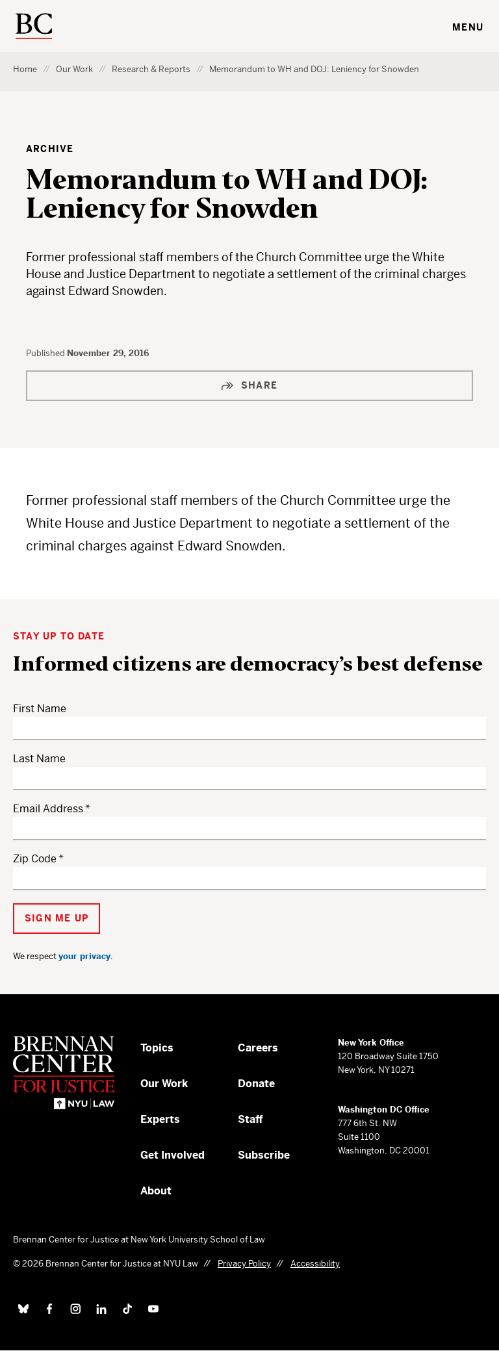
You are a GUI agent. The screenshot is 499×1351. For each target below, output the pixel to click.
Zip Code (35, 859)
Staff (250, 1119)
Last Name (39, 759)
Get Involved (172, 1155)
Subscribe (264, 1155)
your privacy (84, 956)
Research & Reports (151, 69)
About (156, 1191)
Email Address (48, 809)
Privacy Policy (244, 1263)
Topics (156, 1048)
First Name (39, 708)
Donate (256, 1083)
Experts (160, 1119)
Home (25, 69)
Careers (258, 1048)
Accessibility (315, 1263)
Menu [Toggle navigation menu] (467, 27)
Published (46, 353)
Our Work (74, 69)
